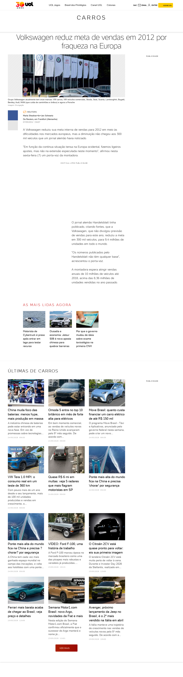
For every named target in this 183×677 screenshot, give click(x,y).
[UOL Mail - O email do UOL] (142, 5)
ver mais (66, 648)
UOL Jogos (54, 5)
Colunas (111, 5)
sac (135, 5)
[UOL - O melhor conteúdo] (24, 5)
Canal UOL (96, 5)
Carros (91, 17)
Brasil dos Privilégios (75, 5)
